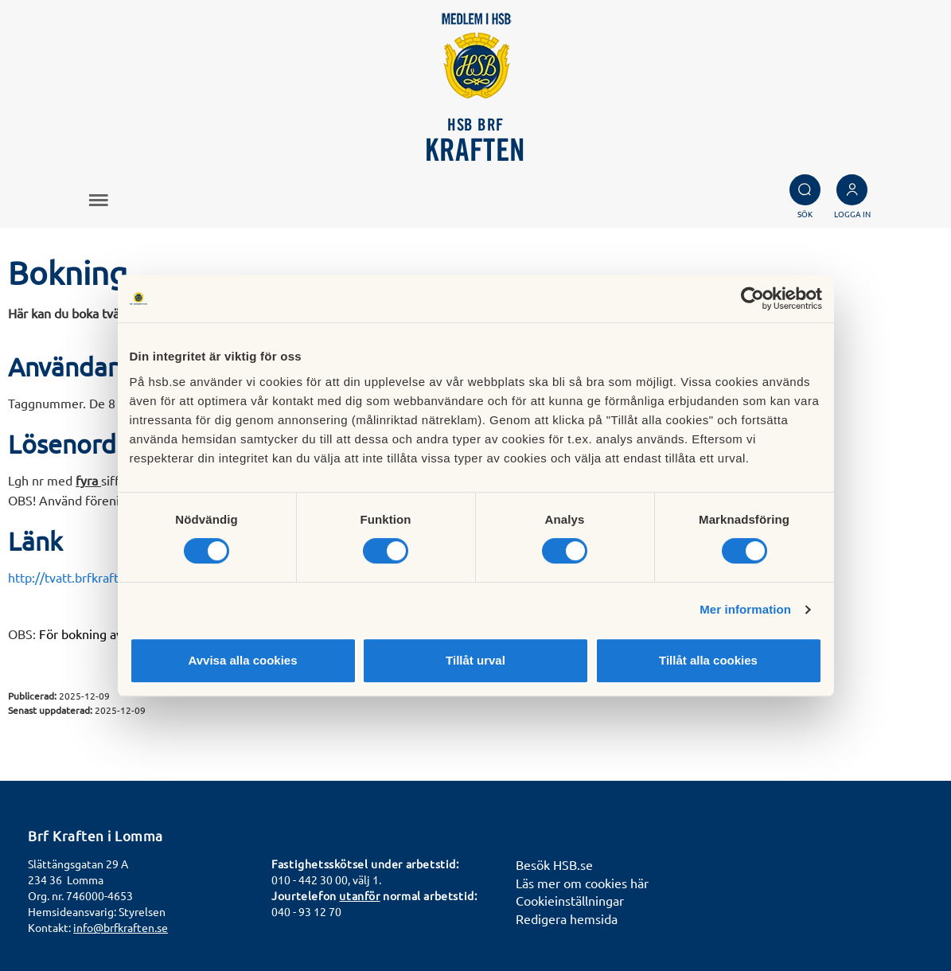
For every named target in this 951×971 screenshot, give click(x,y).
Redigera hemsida (567, 918)
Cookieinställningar (570, 900)
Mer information (745, 609)
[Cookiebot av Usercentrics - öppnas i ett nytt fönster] (752, 298)
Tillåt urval (475, 660)
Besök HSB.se (554, 864)
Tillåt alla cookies (708, 660)
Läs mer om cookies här (582, 883)
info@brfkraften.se (120, 927)
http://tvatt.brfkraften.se (78, 577)
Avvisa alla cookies (242, 660)
